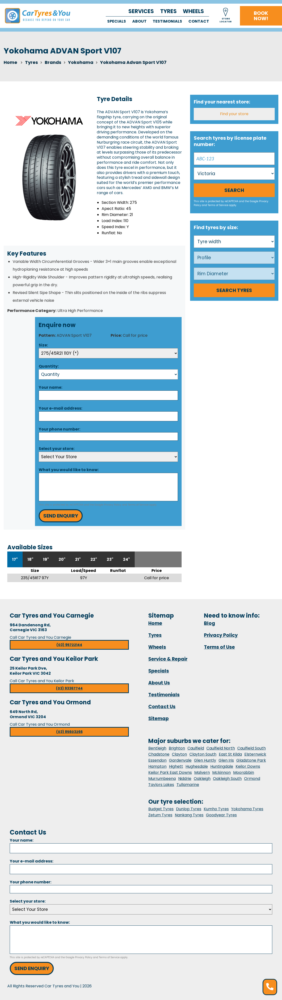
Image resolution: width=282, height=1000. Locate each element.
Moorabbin (243, 772)
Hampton (157, 766)
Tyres (168, 11)
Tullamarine (187, 784)
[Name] (108, 395)
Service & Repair (167, 659)
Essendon (157, 760)
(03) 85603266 (69, 731)
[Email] (108, 416)
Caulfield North (220, 748)
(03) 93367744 (69, 688)
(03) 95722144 (69, 644)
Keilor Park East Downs (170, 772)
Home (10, 62)
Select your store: (56, 448)
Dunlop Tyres (188, 809)
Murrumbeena (162, 778)
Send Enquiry (60, 515)
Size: (43, 345)
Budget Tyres (161, 809)
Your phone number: (59, 429)
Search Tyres (234, 290)
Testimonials (167, 21)
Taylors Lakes (161, 784)
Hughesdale (196, 766)
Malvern (202, 772)
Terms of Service (138, 505)
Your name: (50, 387)
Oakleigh (202, 778)
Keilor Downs (248, 766)
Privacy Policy (112, 505)
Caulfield (195, 748)
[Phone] (108, 436)
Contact (198, 21)
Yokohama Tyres (247, 809)
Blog (209, 623)
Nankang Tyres (189, 815)
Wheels (193, 11)
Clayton (179, 754)
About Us (159, 683)
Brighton (177, 748)
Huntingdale (221, 766)
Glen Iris (226, 760)
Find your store (234, 114)
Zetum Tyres (160, 815)
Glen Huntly (205, 760)
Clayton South (202, 754)
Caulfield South (251, 748)
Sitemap (158, 718)
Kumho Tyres (216, 809)
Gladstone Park (251, 760)
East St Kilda (230, 754)
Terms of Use (219, 647)
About (139, 21)
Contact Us (162, 706)
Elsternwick (255, 754)
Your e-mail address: (60, 408)
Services (141, 11)
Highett (176, 766)
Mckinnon (221, 772)
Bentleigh (157, 748)
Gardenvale (180, 760)
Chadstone (158, 754)
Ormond (252, 778)
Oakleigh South (227, 778)
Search (234, 190)
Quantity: (49, 366)
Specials (116, 21)
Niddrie (184, 778)
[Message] (108, 487)
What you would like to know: (69, 470)
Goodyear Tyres (221, 815)
